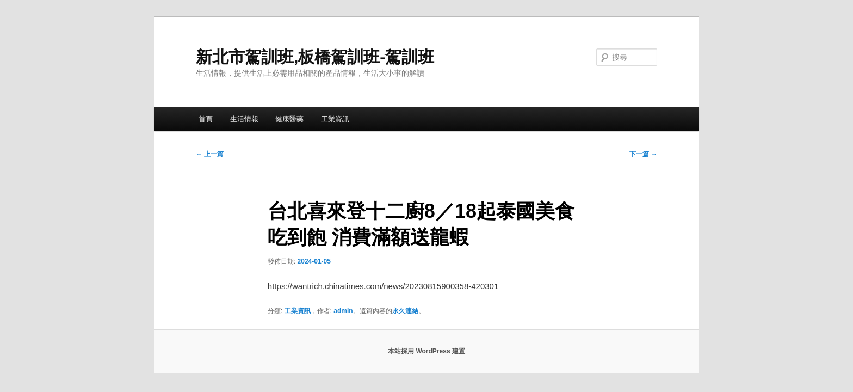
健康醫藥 (289, 119)
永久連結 (405, 311)
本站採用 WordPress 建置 (426, 351)
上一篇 (210, 154)
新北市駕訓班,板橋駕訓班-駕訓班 (315, 57)
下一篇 (643, 154)
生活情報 (244, 119)
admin (343, 311)
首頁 (206, 119)
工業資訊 (335, 119)
